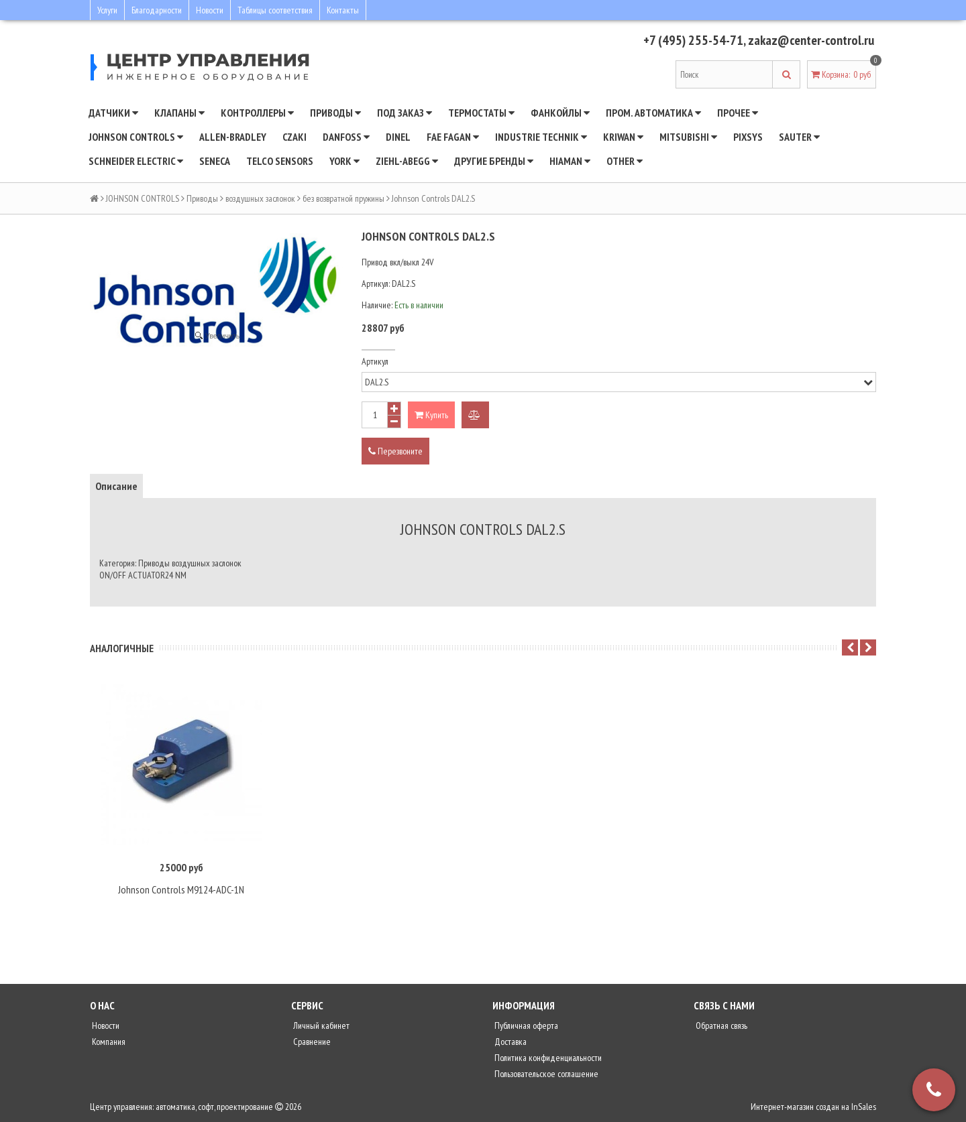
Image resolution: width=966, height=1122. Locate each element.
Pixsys (748, 136)
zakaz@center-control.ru (810, 40)
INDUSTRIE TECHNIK (541, 137)
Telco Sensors (279, 161)
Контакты (343, 10)
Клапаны (179, 113)
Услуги (107, 10)
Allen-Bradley (232, 136)
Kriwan (623, 137)
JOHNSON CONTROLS (136, 137)
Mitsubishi (688, 137)
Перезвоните (395, 451)
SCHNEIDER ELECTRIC (136, 161)
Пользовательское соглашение (545, 1074)
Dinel (398, 136)
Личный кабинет (320, 1025)
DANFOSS (346, 137)
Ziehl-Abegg (407, 161)
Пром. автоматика (653, 113)
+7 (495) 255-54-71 (692, 40)
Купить (431, 415)
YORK (344, 161)
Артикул (375, 361)
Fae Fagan (453, 137)
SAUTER (799, 137)
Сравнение (311, 1042)
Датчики (113, 113)
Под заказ (404, 113)
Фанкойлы (560, 113)
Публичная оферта (525, 1025)
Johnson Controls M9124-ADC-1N (181, 889)
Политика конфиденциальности (547, 1058)
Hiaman (569, 161)
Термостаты (481, 113)
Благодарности (156, 10)
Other (624, 161)
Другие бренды (493, 161)
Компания (107, 1042)
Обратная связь (720, 1025)
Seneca (214, 161)
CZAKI (294, 136)
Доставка (509, 1042)
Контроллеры (257, 113)
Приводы (335, 113)
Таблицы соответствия (275, 10)
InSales (863, 1107)
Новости (209, 10)
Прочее (737, 113)
